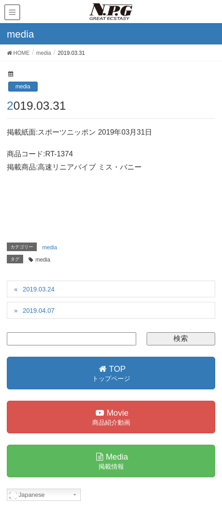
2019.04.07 (38, 310)
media (22, 86)
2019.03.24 (38, 289)
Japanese (27, 495)
